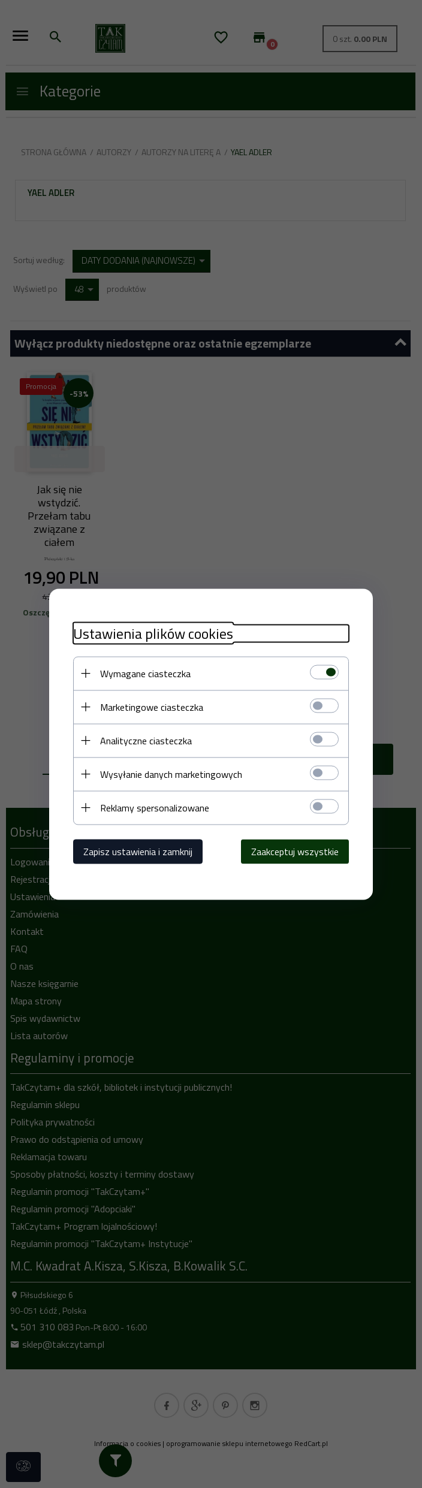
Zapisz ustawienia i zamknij (137, 851)
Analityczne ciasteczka (146, 740)
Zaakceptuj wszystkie (295, 851)
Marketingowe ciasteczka (151, 706)
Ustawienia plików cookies (153, 633)
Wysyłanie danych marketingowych (171, 773)
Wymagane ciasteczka (145, 673)
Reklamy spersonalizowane (154, 807)
